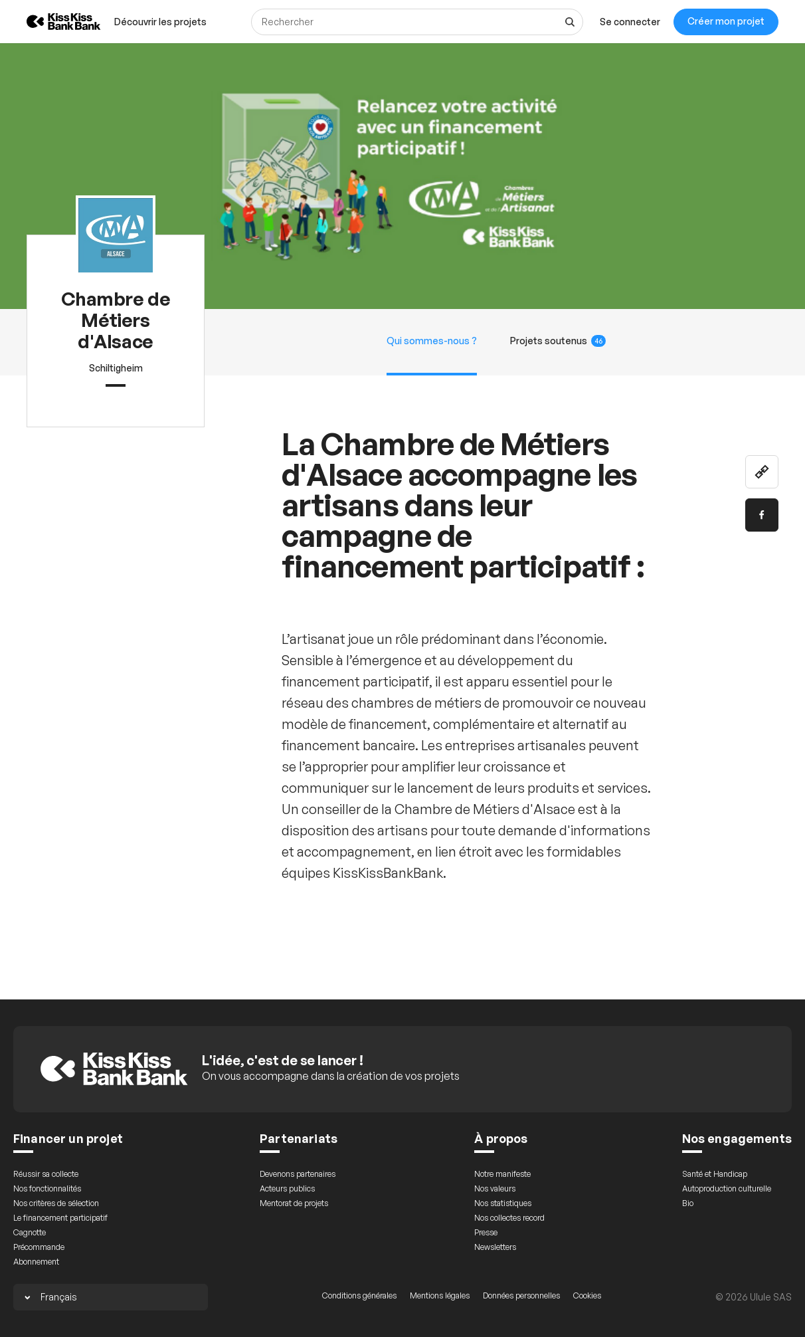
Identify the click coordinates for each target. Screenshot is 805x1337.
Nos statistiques (502, 1203)
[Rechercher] (417, 22)
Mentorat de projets (294, 1203)
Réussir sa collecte (45, 1174)
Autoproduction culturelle (726, 1188)
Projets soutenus (558, 341)
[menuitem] (160, 21)
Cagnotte (29, 1232)
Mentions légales (440, 1295)
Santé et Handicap (714, 1174)
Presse (485, 1232)
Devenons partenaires (297, 1174)
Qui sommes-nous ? (432, 340)
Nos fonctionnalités (47, 1188)
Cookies (587, 1295)
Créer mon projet (725, 21)
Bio (687, 1203)
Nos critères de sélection (56, 1203)
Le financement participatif (60, 1218)
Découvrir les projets (160, 21)
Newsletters (495, 1247)
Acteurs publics (287, 1188)
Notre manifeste (502, 1174)
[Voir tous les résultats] (570, 22)
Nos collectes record (509, 1218)
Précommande (38, 1247)
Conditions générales (359, 1295)
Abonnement (36, 1262)
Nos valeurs (494, 1188)
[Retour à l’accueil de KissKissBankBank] (54, 22)
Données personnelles (521, 1295)
